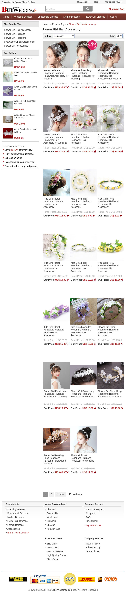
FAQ (88, 517)
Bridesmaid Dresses (48, 16)
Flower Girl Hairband (14, 34)
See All (113, 16)
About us (51, 509)
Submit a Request (95, 509)
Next (60, 494)
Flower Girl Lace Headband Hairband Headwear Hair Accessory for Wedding (110, 74)
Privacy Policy (93, 547)
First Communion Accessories (19, 41)
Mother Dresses (71, 16)
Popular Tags (58, 24)
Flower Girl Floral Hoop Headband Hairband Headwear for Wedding (55, 394)
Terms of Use (92, 551)
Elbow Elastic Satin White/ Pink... (23, 59)
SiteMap (51, 525)
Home (6, 16)
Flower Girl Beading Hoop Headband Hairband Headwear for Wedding (82, 74)
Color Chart (53, 547)
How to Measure (55, 551)
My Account (83, 2)
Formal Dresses (15, 525)
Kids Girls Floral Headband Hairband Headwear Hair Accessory (81, 138)
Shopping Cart (116, 9)
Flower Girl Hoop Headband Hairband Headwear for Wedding (82, 458)
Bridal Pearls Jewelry (18, 532)
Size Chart (52, 543)
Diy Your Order (93, 525)
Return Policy (93, 543)
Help (97, 2)
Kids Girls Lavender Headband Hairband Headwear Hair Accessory (81, 331)
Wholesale (52, 517)
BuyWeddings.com (62, 590)
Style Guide (53, 559)
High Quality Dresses (57, 555)
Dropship (51, 521)
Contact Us (52, 513)
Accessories (13, 529)
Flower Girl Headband (15, 38)
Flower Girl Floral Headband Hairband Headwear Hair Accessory (108, 331)
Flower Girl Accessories (16, 45)
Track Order (92, 521)
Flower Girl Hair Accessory (82, 24)
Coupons (90, 513)
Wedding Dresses (23, 16)
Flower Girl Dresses (95, 16)
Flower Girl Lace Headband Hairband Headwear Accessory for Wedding (55, 74)
